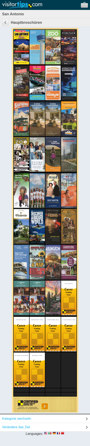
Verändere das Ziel (16, 427)
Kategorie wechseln (16, 418)
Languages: (34, 433)
